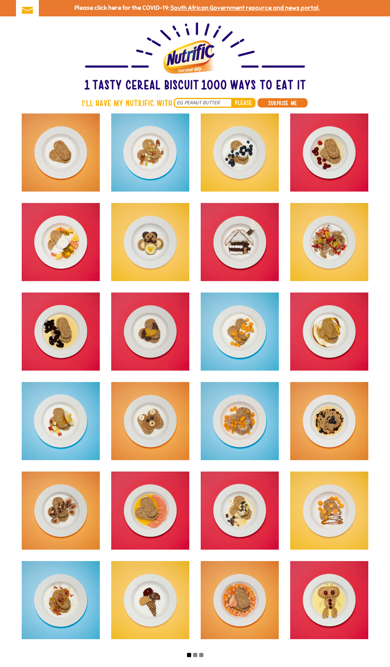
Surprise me (282, 103)
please (243, 103)
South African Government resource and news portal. (245, 8)
